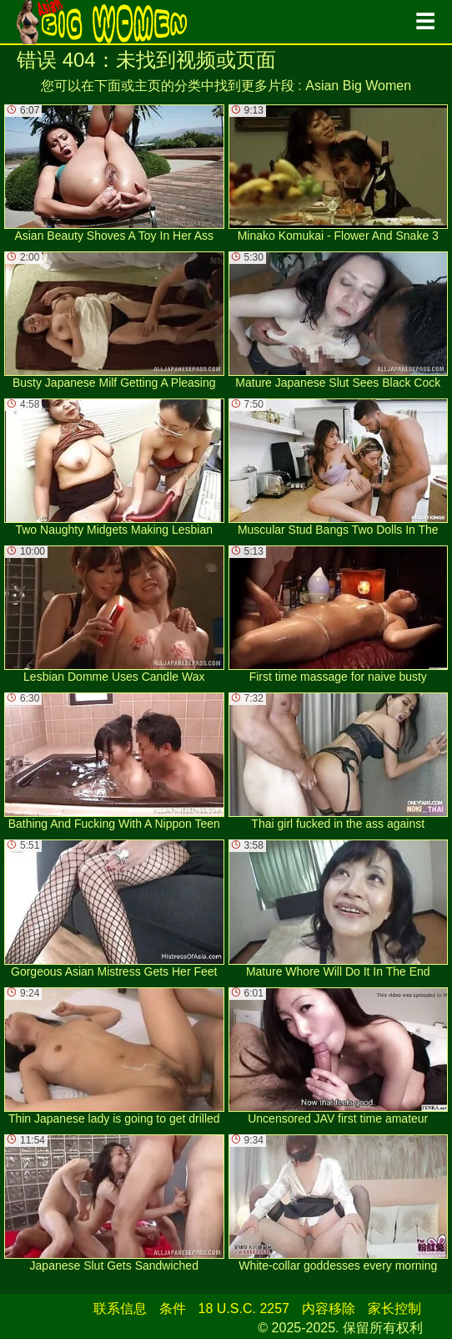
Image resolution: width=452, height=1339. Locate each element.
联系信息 (120, 1308)
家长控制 (394, 1308)
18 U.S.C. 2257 (243, 1308)
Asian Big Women (358, 86)
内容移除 (328, 1308)
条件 (172, 1308)
